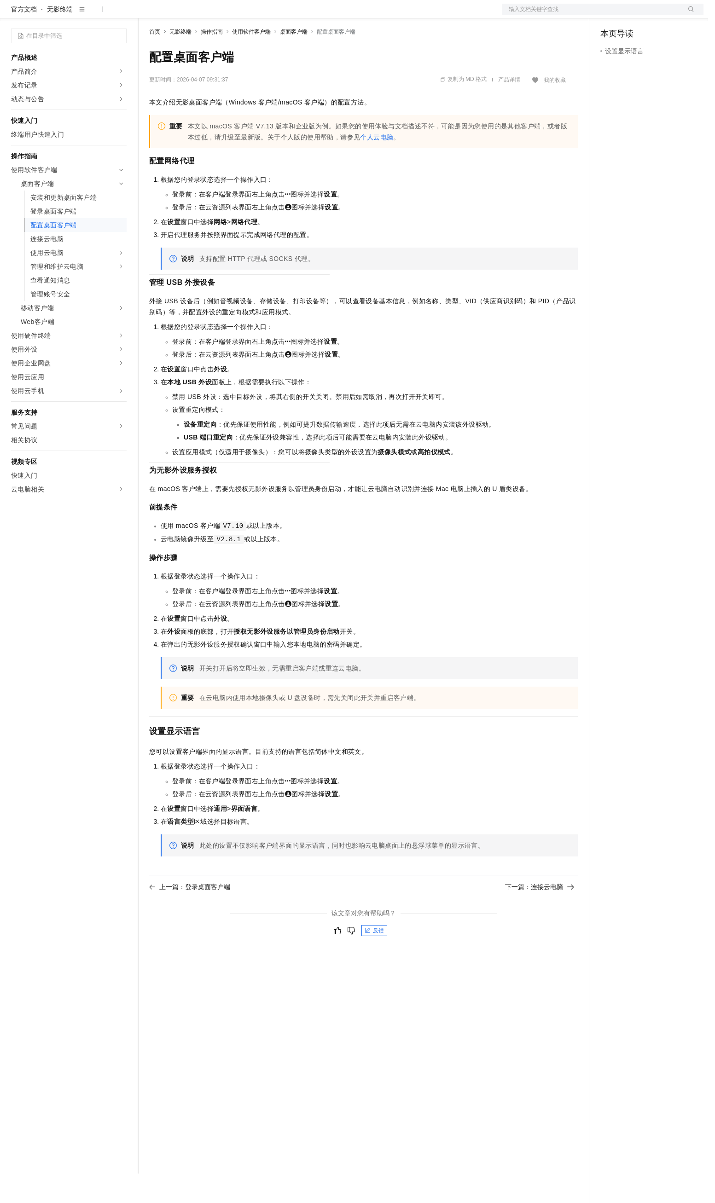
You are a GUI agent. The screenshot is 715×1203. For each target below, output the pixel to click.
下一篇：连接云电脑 (539, 916)
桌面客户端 (294, 61)
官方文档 (24, 38)
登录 (688, 15)
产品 (119, 14)
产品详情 (509, 109)
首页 (154, 61)
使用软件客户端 (251, 61)
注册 (654, 15)
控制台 (632, 15)
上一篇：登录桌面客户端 (189, 916)
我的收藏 (555, 109)
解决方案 (148, 14)
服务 (271, 14)
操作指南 (212, 61)
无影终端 (60, 38)
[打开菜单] (14, 14)
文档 (591, 15)
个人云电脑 (376, 166)
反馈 (374, 960)
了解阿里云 (303, 14)
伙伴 (249, 14)
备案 (610, 15)
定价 (198, 14)
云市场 (224, 14)
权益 (176, 14)
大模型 (94, 14)
